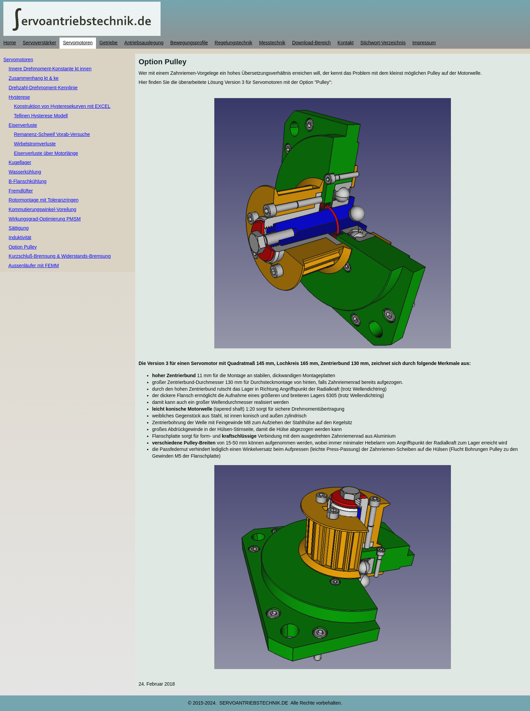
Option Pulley (23, 247)
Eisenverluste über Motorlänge (46, 153)
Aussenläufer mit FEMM (33, 265)
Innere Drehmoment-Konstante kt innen (50, 68)
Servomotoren (18, 59)
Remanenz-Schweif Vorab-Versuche (52, 134)
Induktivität (20, 237)
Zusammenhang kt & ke (34, 78)
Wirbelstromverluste (35, 143)
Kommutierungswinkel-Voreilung (42, 209)
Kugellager (20, 162)
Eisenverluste (23, 125)
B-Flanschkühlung (28, 181)
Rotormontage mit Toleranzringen (44, 200)
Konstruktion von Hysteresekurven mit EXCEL (62, 106)
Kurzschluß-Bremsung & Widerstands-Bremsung (60, 256)
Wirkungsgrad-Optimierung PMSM (45, 219)
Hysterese (19, 97)
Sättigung (19, 228)
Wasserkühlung (25, 172)
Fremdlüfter (21, 190)
